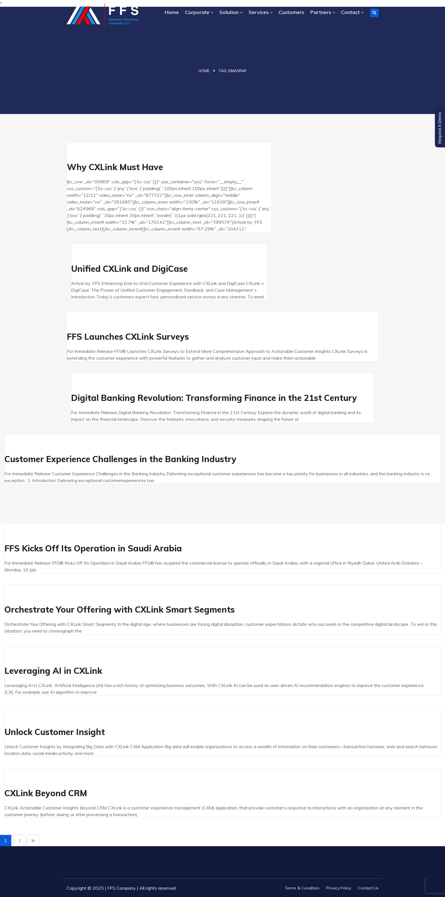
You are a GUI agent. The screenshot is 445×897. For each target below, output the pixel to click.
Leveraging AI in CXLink (53, 670)
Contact (350, 12)
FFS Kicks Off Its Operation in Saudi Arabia (93, 548)
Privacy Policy (338, 888)
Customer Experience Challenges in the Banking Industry (120, 459)
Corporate (197, 12)
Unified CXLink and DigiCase (129, 268)
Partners (320, 12)
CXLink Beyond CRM (45, 793)
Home (172, 12)
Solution (229, 12)
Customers (291, 12)
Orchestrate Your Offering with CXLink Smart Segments (119, 609)
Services (259, 12)
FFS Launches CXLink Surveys (128, 336)
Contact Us (368, 888)
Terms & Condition (302, 888)
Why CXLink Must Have (115, 167)
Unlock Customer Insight (54, 732)
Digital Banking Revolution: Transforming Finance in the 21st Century (214, 397)
